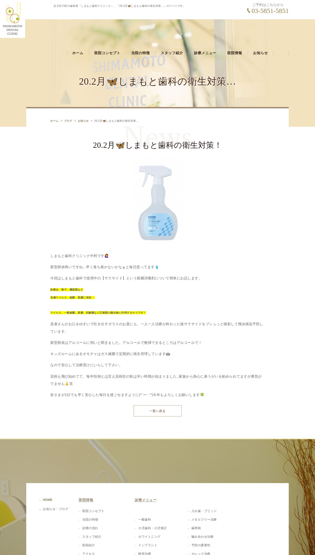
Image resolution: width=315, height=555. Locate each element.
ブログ (68, 101)
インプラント (147, 526)
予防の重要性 (200, 526)
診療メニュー (205, 28)
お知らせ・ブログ (55, 490)
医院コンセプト (107, 28)
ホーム (77, 28)
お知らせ (260, 28)
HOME (47, 481)
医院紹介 (88, 526)
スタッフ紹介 (172, 28)
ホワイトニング (149, 518)
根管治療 (144, 535)
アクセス (88, 535)
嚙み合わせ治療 (202, 518)
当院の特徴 (140, 28)
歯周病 (196, 509)
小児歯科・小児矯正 (152, 509)
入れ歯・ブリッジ (204, 492)
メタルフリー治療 (204, 501)
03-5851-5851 (270, 11)
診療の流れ (90, 509)
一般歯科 (144, 501)
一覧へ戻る (158, 392)
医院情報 (234, 28)
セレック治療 (200, 535)
